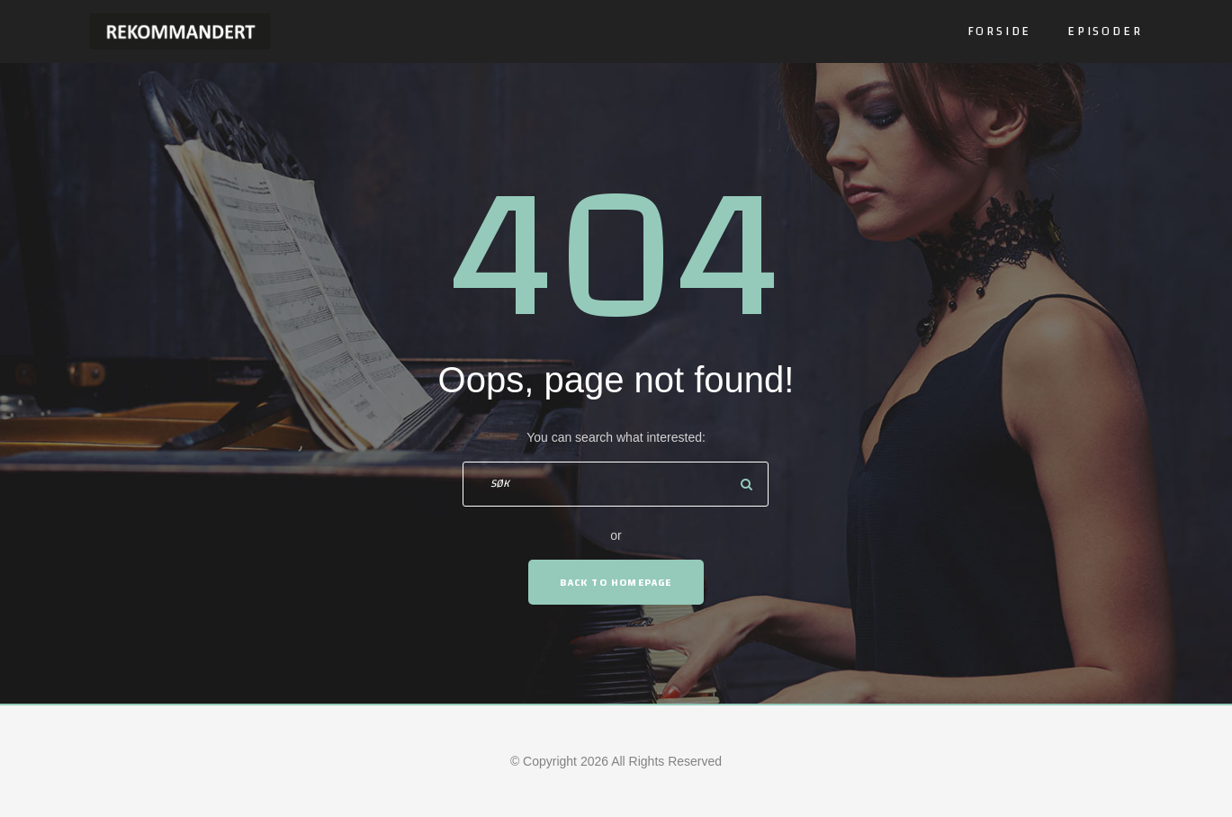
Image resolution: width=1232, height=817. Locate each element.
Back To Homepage (615, 582)
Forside (999, 31)
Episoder (1104, 31)
